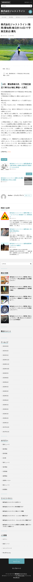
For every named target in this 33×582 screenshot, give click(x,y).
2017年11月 (6, 431)
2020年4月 (5, 391)
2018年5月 (5, 404)
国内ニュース (6, 444)
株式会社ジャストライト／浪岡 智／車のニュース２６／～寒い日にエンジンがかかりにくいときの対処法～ (21, 317)
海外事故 (5, 467)
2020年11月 (6, 364)
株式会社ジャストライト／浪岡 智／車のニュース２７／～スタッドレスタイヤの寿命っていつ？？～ (21, 308)
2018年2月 (5, 418)
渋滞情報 (5, 471)
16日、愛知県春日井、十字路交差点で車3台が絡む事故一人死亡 (16, 74)
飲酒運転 (5, 489)
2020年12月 (6, 359)
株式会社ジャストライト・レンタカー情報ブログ (15, 515)
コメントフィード (7, 548)
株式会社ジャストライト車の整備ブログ (13, 506)
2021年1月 (5, 355)
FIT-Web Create (20, 575)
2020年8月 (5, 377)
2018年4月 (5, 409)
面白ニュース (6, 485)
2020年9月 (5, 373)
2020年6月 (5, 382)
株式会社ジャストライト (13, 11)
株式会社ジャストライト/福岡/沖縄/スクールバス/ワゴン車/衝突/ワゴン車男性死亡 (21, 214)
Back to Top (16, 561)
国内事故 (12, 35)
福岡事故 (5, 476)
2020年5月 (5, 386)
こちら (9, 151)
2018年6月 (5, 400)
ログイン (5, 539)
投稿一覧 (27, 195)
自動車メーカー (7, 480)
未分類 (4, 458)
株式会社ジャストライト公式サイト (12, 502)
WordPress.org (6, 552)
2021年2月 (5, 350)
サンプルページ (16, 568)
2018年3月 (5, 413)
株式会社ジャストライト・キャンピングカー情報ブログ (17, 520)
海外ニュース (6, 462)
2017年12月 (6, 427)
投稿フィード (6, 543)
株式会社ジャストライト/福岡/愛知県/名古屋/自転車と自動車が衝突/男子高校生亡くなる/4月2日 (21, 165)
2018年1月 (5, 422)
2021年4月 (5, 346)
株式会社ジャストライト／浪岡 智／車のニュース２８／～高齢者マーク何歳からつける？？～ (21, 298)
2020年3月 (5, 395)
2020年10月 (6, 368)
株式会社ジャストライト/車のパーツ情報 (13, 511)
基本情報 (5, 453)
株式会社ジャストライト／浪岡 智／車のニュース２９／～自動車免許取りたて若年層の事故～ (21, 288)
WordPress (16, 577)
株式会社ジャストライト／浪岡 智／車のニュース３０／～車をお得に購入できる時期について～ (21, 278)
